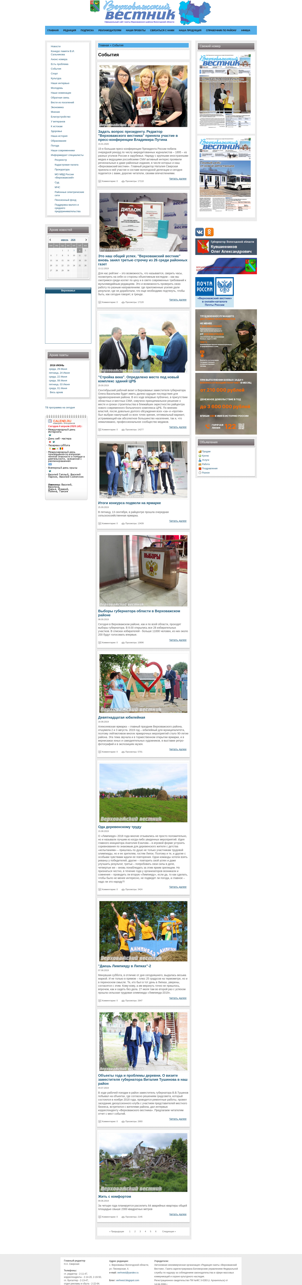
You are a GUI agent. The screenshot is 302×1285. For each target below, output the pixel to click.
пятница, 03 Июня (59, 384)
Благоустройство (60, 116)
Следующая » (169, 1231)
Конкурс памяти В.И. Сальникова (63, 53)
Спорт (54, 73)
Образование (58, 140)
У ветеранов (58, 121)
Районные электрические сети (69, 194)
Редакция (69, 30)
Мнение (55, 111)
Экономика (57, 107)
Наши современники (63, 150)
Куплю (205, 455)
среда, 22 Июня (58, 376)
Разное (206, 472)
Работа (206, 464)
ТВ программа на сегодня (60, 407)
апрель (64, 239)
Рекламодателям (109, 30)
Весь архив (56, 392)
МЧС (57, 187)
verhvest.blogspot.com (127, 1280)
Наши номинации (61, 92)
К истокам (56, 126)
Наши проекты (136, 30)
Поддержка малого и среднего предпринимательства (68, 208)
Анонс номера (59, 59)
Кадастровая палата (66, 164)
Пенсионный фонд (65, 199)
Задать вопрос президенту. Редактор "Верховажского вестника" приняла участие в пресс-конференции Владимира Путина (138, 136)
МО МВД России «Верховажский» (64, 176)
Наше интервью (60, 83)
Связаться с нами (162, 30)
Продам (206, 451)
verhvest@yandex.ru (127, 1272)
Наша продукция (190, 30)
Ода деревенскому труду (119, 827)
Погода (55, 145)
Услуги (205, 460)
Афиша (245, 30)
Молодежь (57, 88)
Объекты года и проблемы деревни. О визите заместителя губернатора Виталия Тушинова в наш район (143, 1080)
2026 (73, 239)
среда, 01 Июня (58, 388)
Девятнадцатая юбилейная (121, 717)
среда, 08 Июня (58, 380)
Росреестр (61, 159)
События (56, 68)
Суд (57, 182)
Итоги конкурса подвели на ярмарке (129, 503)
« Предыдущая (116, 1231)
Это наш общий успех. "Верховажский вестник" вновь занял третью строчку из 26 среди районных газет (143, 260)
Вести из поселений (62, 102)
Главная (53, 30)
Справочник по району (221, 30)
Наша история (59, 136)
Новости (55, 46)
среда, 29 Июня (58, 369)
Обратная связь (60, 97)
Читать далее (177, 178)
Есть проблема (59, 64)
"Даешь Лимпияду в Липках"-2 (124, 966)
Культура (56, 78)
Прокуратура (62, 169)
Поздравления (209, 468)
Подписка (87, 30)
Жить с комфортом (114, 1196)
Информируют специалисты (67, 155)
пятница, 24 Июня (59, 372)
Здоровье (56, 131)
